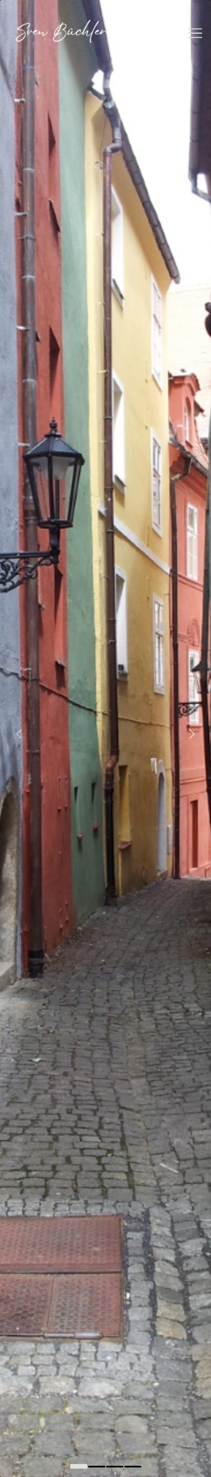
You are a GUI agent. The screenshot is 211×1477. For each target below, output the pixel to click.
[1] (96, 1466)
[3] (132, 1466)
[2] (114, 1466)
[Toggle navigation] (195, 33)
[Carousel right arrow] (191, 734)
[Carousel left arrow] (19, 734)
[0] (78, 1466)
